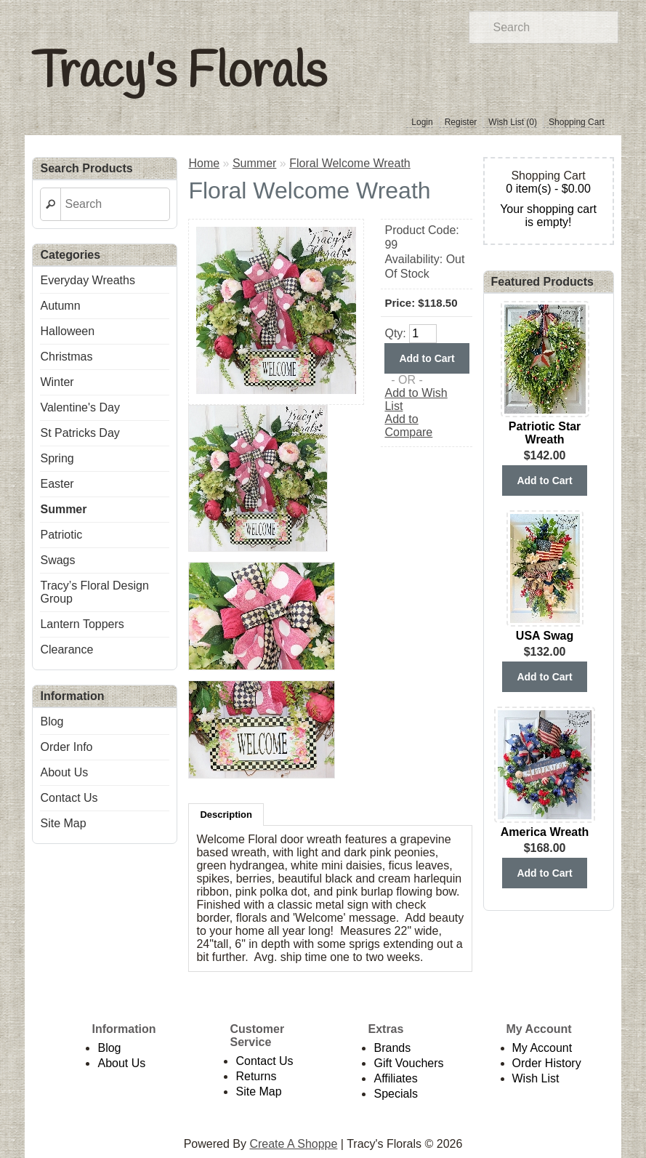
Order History (546, 1063)
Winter (56, 382)
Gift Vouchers (408, 1063)
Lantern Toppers (82, 624)
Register (461, 122)
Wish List (536, 1078)
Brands (392, 1048)
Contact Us (68, 798)
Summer (63, 509)
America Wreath (545, 832)
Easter (56, 484)
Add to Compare (408, 425)
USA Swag (544, 636)
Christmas (66, 356)
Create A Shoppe (293, 1144)
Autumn (60, 305)
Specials (395, 1093)
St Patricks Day (79, 433)
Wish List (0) (512, 122)
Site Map (63, 823)
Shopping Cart (577, 122)
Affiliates (395, 1078)
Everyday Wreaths (87, 280)
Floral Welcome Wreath (350, 163)
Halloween (67, 331)
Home (203, 163)
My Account (542, 1048)
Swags (57, 560)
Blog (51, 721)
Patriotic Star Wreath (545, 433)
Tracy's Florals (179, 73)
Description (226, 814)
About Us (64, 772)
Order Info (66, 747)
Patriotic (61, 534)
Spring (56, 458)
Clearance (66, 649)
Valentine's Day (79, 407)
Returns (255, 1076)
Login (421, 122)
